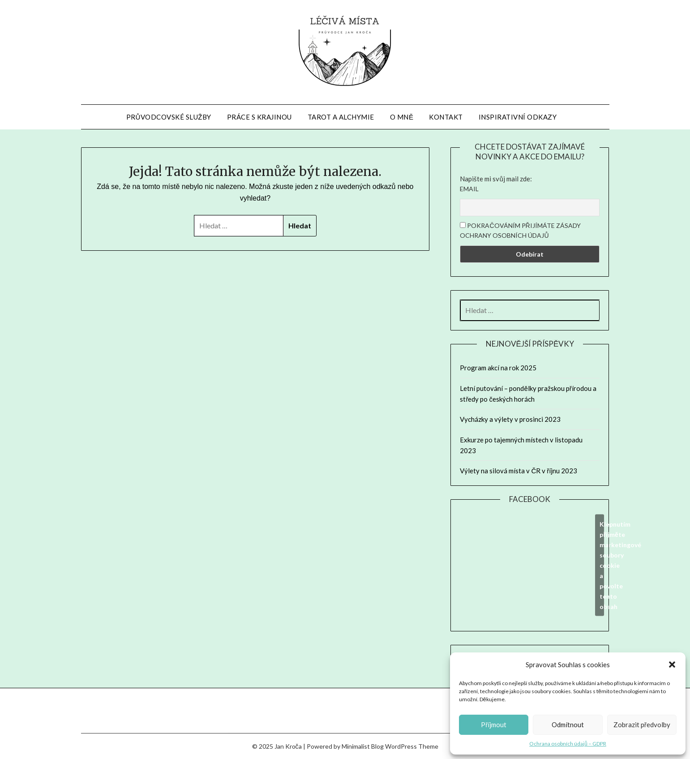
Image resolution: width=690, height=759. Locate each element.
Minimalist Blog (363, 746)
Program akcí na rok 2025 (498, 368)
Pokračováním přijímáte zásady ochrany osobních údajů (520, 231)
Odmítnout (568, 724)
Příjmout (493, 724)
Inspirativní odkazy (518, 117)
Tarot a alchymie (341, 117)
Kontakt (446, 117)
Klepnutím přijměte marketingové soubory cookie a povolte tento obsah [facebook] (602, 565)
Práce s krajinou (259, 117)
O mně (402, 117)
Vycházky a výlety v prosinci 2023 (510, 419)
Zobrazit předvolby (641, 724)
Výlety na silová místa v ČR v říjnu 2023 (518, 471)
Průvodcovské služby (168, 117)
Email (469, 189)
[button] (672, 664)
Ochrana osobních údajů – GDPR (567, 743)
